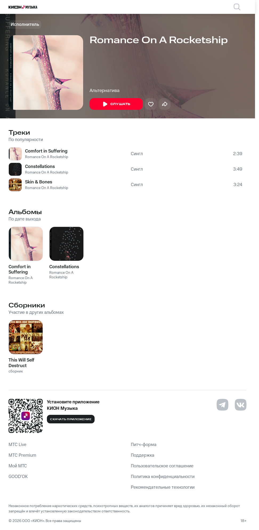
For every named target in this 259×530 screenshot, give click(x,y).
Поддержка (142, 455)
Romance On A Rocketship (46, 157)
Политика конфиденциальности (163, 476)
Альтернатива (105, 90)
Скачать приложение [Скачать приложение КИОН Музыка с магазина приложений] (70, 419)
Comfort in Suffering (46, 151)
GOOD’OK (18, 476)
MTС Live (17, 444)
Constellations (40, 166)
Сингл (137, 154)
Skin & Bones (38, 182)
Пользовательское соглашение (162, 466)
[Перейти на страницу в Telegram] (222, 405)
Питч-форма (143, 444)
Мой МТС (18, 466)
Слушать (116, 104)
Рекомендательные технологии (163, 487)
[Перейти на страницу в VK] (240, 405)
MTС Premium (22, 455)
